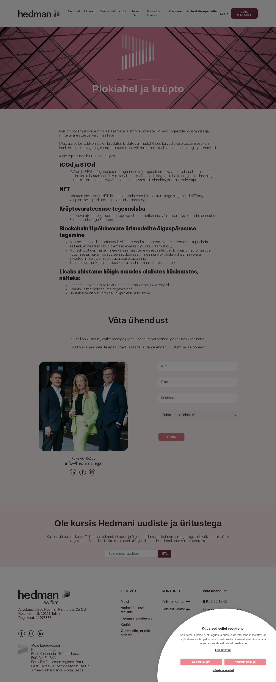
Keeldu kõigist (201, 661)
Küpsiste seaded (223, 670)
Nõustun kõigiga (245, 661)
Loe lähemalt (223, 649)
